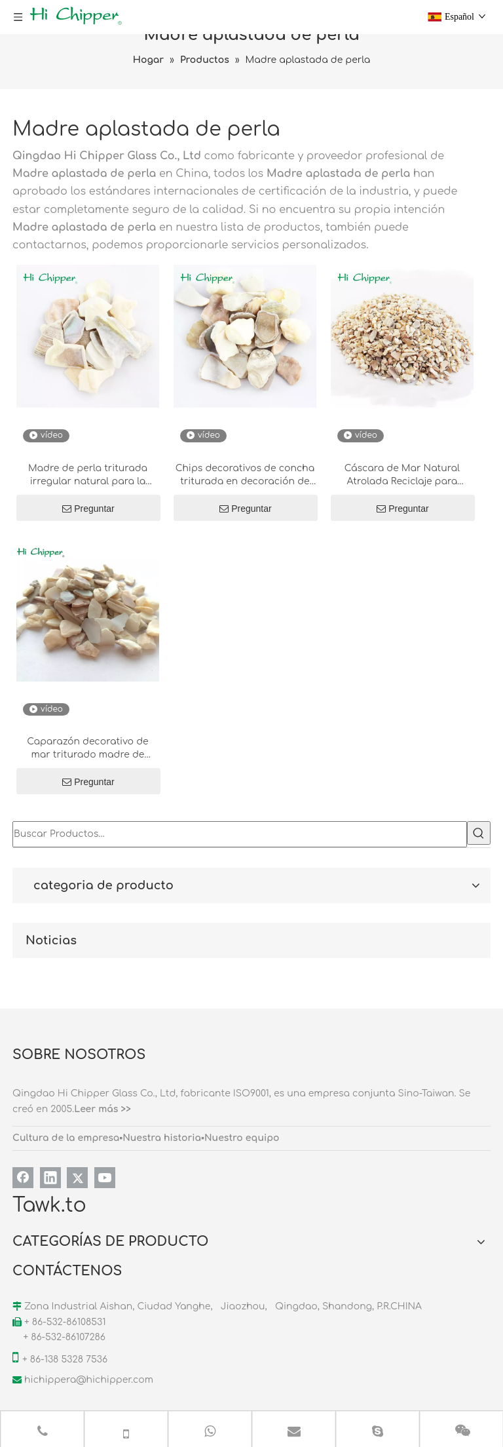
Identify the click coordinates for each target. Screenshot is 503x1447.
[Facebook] (22, 1177)
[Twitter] (77, 1177)
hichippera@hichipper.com (88, 1380)
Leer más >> (102, 1109)
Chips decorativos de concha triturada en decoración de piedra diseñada (245, 475)
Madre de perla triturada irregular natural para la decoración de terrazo (87, 475)
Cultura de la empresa (65, 1138)
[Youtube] (104, 1177)
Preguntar (88, 508)
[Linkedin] (50, 1177)
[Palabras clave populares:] (479, 833)
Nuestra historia (161, 1138)
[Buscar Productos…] (239, 834)
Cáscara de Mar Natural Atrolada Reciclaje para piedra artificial (402, 475)
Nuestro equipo (241, 1138)
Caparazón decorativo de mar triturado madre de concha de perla (87, 749)
